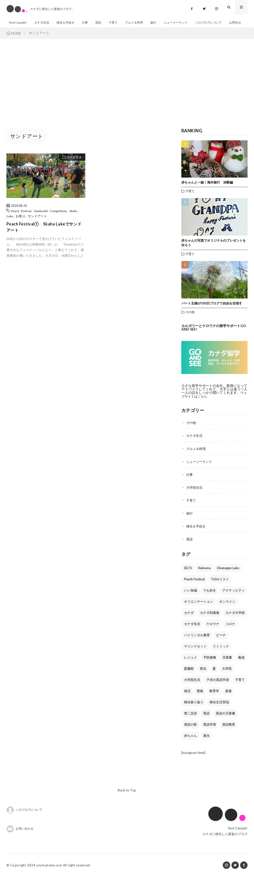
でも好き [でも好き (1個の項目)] (209, 602)
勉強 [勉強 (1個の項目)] (241, 669)
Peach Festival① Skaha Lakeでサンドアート (45, 240)
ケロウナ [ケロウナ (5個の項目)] (212, 635)
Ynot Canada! (18, 22)
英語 (102, 22)
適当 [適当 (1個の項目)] (206, 747)
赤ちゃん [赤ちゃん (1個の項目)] (190, 747)
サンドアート (39, 228)
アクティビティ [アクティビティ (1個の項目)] (233, 602)
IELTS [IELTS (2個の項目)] (188, 579)
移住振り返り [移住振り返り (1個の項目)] (193, 713)
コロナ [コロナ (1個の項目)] (230, 635)
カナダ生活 (43, 22)
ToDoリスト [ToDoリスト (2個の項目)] (220, 590)
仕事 (89, 22)
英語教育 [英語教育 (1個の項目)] (228, 736)
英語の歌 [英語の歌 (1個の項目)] (190, 736)
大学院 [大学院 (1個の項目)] (227, 680)
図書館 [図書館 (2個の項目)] (189, 680)
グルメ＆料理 (140, 22)
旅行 (160, 22)
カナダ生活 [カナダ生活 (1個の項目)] (192, 635)
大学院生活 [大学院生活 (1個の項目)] (192, 691)
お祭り (21, 228)
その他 (190, 324)
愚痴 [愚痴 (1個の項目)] (200, 702)
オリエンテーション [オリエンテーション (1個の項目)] (198, 613)
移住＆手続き (68, 22)
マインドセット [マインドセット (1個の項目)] (195, 658)
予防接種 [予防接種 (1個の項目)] (209, 669)
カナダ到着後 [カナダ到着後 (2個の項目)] (209, 624)
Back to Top (127, 802)
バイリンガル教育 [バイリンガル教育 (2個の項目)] (197, 646)
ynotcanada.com (49, 877)
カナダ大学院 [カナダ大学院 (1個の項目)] (235, 624)
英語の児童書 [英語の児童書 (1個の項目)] (225, 725)
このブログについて (218, 22)
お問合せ (15, 33)
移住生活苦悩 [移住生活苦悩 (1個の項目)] (219, 713)
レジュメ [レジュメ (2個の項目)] (190, 669)
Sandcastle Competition (52, 222)
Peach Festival (21, 222)
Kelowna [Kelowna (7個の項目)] (204, 579)
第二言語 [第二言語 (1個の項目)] (190, 725)
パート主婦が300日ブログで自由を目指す (211, 315)
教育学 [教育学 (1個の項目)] (214, 702)
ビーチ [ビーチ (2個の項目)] (221, 646)
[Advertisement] (127, 88)
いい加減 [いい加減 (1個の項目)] (190, 602)
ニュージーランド (184, 22)
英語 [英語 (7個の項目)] (206, 725)
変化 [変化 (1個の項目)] (203, 680)
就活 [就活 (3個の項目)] (187, 702)
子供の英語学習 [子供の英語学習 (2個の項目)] (217, 691)
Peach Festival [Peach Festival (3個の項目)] (194, 590)
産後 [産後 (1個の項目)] (228, 702)
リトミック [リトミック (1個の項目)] (221, 658)
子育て (118, 22)
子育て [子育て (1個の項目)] (240, 691)
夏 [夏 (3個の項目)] (214, 680)
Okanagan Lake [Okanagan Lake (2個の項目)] (228, 579)
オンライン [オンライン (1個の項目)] (227, 613)
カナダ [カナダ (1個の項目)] (189, 624)
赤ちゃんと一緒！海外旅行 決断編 (207, 194)
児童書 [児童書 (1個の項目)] (227, 669)
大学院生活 (195, 499)
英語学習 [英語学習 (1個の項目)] (209, 736)
